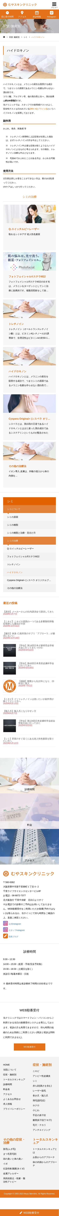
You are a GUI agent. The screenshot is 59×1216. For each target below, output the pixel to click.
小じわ (36, 1110)
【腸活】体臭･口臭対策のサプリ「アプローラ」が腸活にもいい (29, 634)
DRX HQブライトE (38, 109)
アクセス (7, 1094)
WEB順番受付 (29, 1047)
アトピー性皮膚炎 (41, 1076)
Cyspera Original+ (30, 580)
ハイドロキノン (14, 572)
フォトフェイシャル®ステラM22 (23, 556)
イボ (5, 1163)
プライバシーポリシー (14, 1109)
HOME (6, 1064)
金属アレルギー (11, 1173)
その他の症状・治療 (14, 1141)
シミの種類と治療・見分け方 (21, 533)
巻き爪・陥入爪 (40, 1095)
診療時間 (7, 1084)
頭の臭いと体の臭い (13, 1159)
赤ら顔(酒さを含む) (42, 1086)
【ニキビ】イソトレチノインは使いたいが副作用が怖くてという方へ (28, 700)
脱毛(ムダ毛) (9, 1149)
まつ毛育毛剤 (9, 1154)
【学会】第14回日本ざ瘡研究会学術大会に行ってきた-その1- (36, 646)
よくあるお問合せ (12, 1099)
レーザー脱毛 (39, 1090)
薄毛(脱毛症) (39, 1100)
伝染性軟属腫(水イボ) (13, 1168)
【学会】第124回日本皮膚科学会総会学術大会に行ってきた (36, 722)
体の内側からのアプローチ (45, 1164)
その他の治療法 (14, 588)
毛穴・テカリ (39, 1125)
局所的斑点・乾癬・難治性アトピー (14, 1180)
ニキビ (36, 1071)
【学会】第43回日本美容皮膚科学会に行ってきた (36, 664)
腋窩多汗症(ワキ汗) (42, 1120)
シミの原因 (12, 517)
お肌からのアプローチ (44, 1157)
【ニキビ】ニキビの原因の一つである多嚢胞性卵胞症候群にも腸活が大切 (28, 622)
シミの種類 (12, 525)
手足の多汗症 (39, 1115)
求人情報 (7, 1104)
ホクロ (36, 1105)
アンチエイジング (41, 1130)
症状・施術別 (9, 1074)
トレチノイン (13, 564)
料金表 (6, 1089)
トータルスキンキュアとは (45, 1151)
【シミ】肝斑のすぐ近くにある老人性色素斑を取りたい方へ (28, 739)
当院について (9, 1069)
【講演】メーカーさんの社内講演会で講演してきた (28, 611)
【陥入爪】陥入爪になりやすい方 (19, 711)
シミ (35, 1081)
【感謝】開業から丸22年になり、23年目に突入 (36, 682)
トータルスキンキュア (14, 1079)
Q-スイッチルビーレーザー (20, 548)
